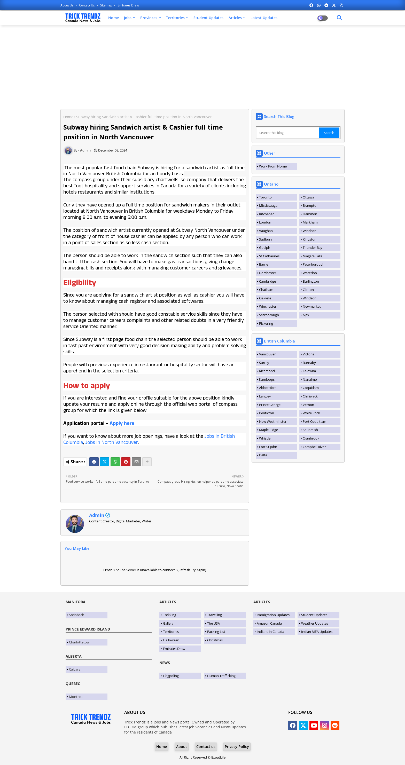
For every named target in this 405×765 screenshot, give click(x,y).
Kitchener (266, 214)
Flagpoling (171, 675)
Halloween (171, 640)
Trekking (169, 614)
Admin (96, 515)
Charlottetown (80, 642)
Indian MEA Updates (316, 631)
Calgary (74, 669)
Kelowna (309, 371)
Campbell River (314, 446)
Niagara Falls (312, 256)
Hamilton (310, 214)
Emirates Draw (128, 5)
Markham (310, 222)
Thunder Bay (312, 247)
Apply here (122, 423)
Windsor (309, 230)
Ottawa (308, 197)
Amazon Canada (269, 623)
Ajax (306, 315)
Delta (263, 455)
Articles (235, 17)
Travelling (214, 614)
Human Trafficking (221, 675)
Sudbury (265, 239)
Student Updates (208, 17)
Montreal (76, 696)
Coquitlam (311, 387)
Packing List (216, 631)
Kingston (309, 239)
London (265, 222)
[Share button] (147, 461)
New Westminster (272, 421)
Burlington (311, 281)
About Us (67, 5)
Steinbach (76, 614)
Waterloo (310, 272)
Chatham (266, 289)
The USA (213, 623)
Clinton (308, 289)
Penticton (266, 413)
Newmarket (312, 306)
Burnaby (309, 362)
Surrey (264, 362)
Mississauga (268, 205)
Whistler (265, 438)
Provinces (148, 17)
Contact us (87, 5)
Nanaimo (310, 379)
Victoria (308, 354)
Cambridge (267, 281)
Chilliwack (310, 396)
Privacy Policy (237, 746)
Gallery (168, 623)
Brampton (310, 205)
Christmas (215, 640)
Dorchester (267, 272)
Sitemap (106, 5)
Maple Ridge (268, 429)
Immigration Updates (273, 614)
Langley (265, 396)
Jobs (127, 17)
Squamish (310, 429)
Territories (175, 17)
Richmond (267, 371)
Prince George (270, 404)
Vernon (308, 404)
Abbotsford (268, 387)
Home (113, 17)
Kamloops (267, 379)
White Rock (311, 413)
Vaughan (266, 230)
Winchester (267, 306)
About (181, 746)
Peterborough (313, 264)
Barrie (263, 264)
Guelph (264, 247)
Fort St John (268, 446)
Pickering (266, 323)
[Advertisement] (202, 66)
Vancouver (267, 354)
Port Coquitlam (314, 421)
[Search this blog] (288, 133)
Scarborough (269, 315)
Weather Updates (314, 623)
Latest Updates (264, 17)
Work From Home (273, 166)
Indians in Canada (270, 631)
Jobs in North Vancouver (111, 442)
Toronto (265, 197)
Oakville (265, 298)
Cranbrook (311, 438)
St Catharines (269, 256)
